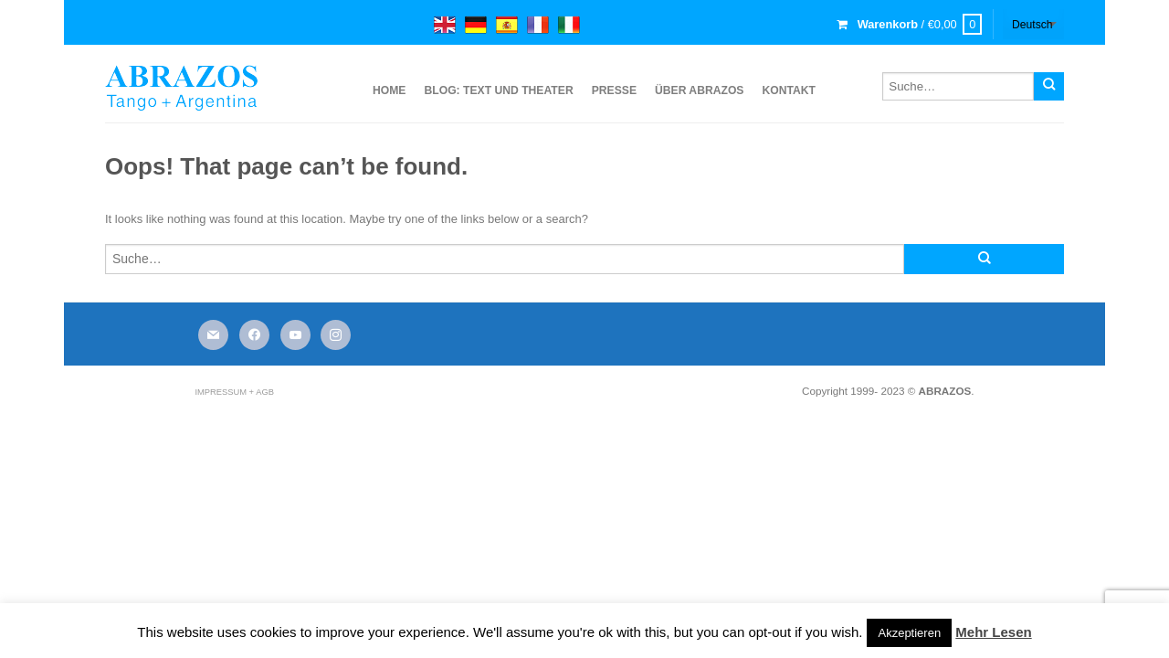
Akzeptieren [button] (909, 633)
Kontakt (789, 90)
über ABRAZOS (699, 90)
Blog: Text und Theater (498, 90)
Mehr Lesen (993, 632)
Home (389, 90)
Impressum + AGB (234, 392)
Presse (614, 90)
